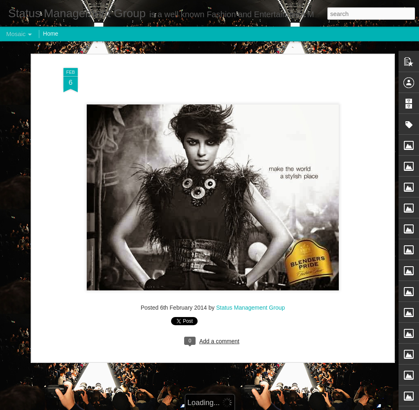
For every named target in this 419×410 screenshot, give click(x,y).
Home (50, 33)
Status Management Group (250, 304)
